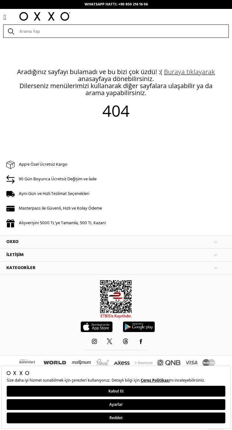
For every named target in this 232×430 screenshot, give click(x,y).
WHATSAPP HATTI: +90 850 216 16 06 (116, 4)
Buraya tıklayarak (189, 71)
